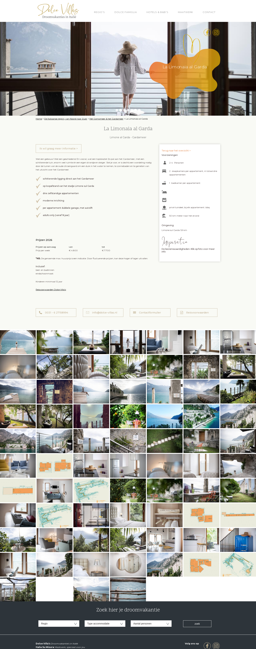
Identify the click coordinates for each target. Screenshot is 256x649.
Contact (209, 12)
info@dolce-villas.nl (104, 312)
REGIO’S (99, 12)
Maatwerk (185, 12)
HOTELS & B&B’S (157, 12)
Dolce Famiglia (125, 12)
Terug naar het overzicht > (176, 150)
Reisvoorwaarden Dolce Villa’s (51, 289)
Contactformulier (150, 312)
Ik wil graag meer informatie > (58, 148)
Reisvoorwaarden (197, 312)
